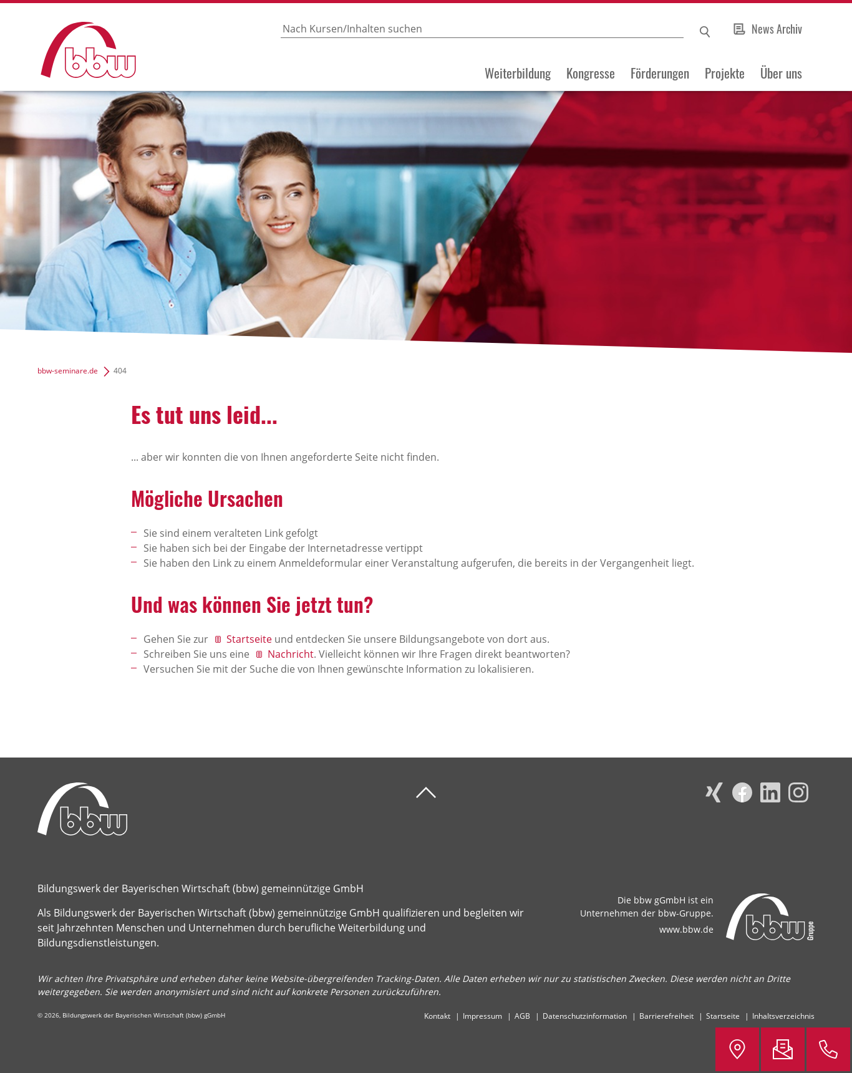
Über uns (781, 73)
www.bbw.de (686, 929)
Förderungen (660, 73)
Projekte (725, 73)
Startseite (249, 639)
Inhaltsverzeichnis (783, 1016)
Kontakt (437, 1016)
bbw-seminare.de (67, 370)
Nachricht (291, 654)
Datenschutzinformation (585, 1016)
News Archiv (777, 29)
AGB (522, 1016)
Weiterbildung (518, 73)
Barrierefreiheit (666, 1016)
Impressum (482, 1016)
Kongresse (590, 73)
